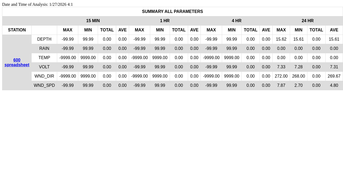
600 (17, 60)
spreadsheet (16, 65)
